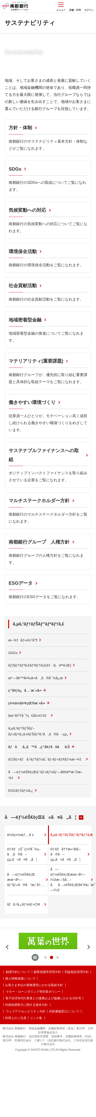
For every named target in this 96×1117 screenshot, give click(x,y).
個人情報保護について (20, 978)
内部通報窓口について (64, 1011)
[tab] (45, 957)
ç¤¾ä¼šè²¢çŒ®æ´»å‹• (29, 703)
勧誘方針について (18, 971)
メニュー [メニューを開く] (61, 7)
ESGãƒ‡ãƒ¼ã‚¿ (20, 790)
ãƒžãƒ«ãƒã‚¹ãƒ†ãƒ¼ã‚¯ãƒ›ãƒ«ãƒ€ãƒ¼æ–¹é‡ (46, 759)
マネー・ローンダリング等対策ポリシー (33, 991)
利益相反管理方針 (77, 971)
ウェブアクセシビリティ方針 (25, 1011)
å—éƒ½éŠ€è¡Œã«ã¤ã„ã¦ (40, 817)
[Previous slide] (7, 947)
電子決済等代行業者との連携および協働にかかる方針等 (43, 998)
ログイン (89, 10)
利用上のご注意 (15, 1017)
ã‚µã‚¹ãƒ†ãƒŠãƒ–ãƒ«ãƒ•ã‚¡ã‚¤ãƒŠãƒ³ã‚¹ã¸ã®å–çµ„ (38, 731)
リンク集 (36, 1017)
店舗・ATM (75, 10)
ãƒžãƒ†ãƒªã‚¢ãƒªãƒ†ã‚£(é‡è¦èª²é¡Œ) (39, 665)
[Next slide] (88, 947)
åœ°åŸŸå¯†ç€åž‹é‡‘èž (28, 715)
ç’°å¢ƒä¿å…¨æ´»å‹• (27, 690)
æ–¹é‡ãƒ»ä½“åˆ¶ (22, 640)
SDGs (13, 653)
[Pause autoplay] (35, 957)
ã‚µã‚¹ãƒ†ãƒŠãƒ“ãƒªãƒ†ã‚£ (38, 624)
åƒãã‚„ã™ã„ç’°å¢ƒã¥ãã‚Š (41, 747)
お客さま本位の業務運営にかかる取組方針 (34, 985)
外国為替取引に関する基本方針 (26, 1004)
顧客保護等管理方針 (47, 971)
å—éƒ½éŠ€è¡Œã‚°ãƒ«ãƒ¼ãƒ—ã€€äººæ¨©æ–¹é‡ (45, 775)
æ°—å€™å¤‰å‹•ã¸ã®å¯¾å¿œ (35, 678)
